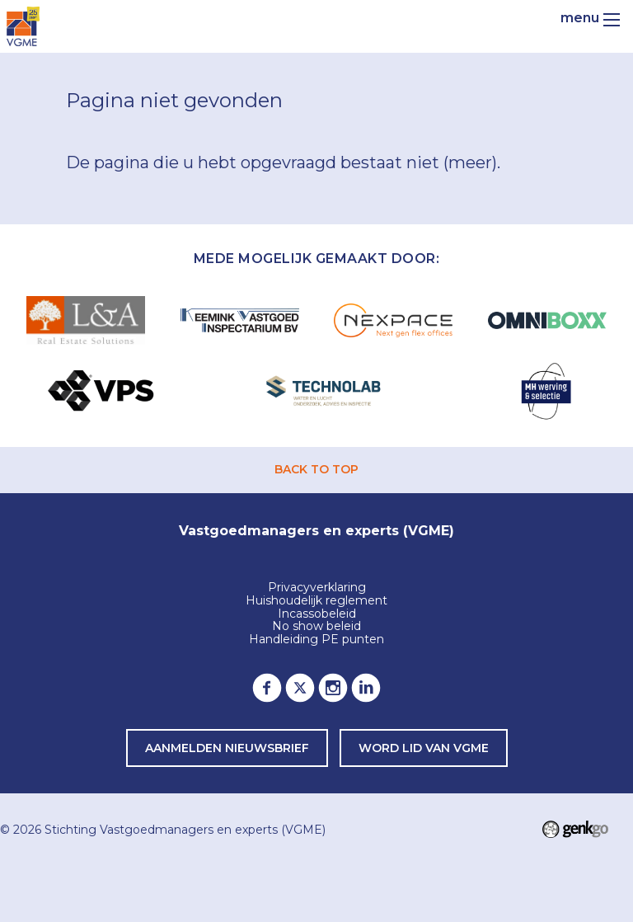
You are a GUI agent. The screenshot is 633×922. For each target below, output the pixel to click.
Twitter (300, 688)
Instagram (333, 688)
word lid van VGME (424, 748)
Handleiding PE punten (316, 640)
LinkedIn (366, 688)
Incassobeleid (317, 614)
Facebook (267, 688)
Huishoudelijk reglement (316, 601)
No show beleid (316, 626)
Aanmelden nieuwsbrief (227, 748)
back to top (316, 469)
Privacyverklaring (317, 588)
